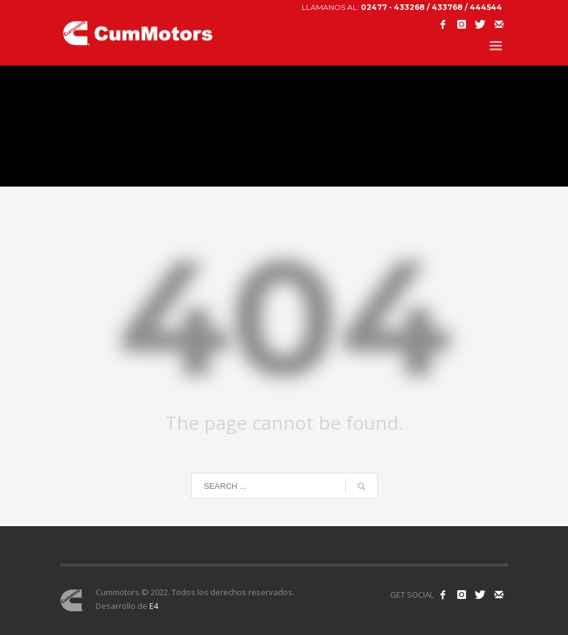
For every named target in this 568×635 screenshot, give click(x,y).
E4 (153, 605)
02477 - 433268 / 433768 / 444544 (431, 7)
